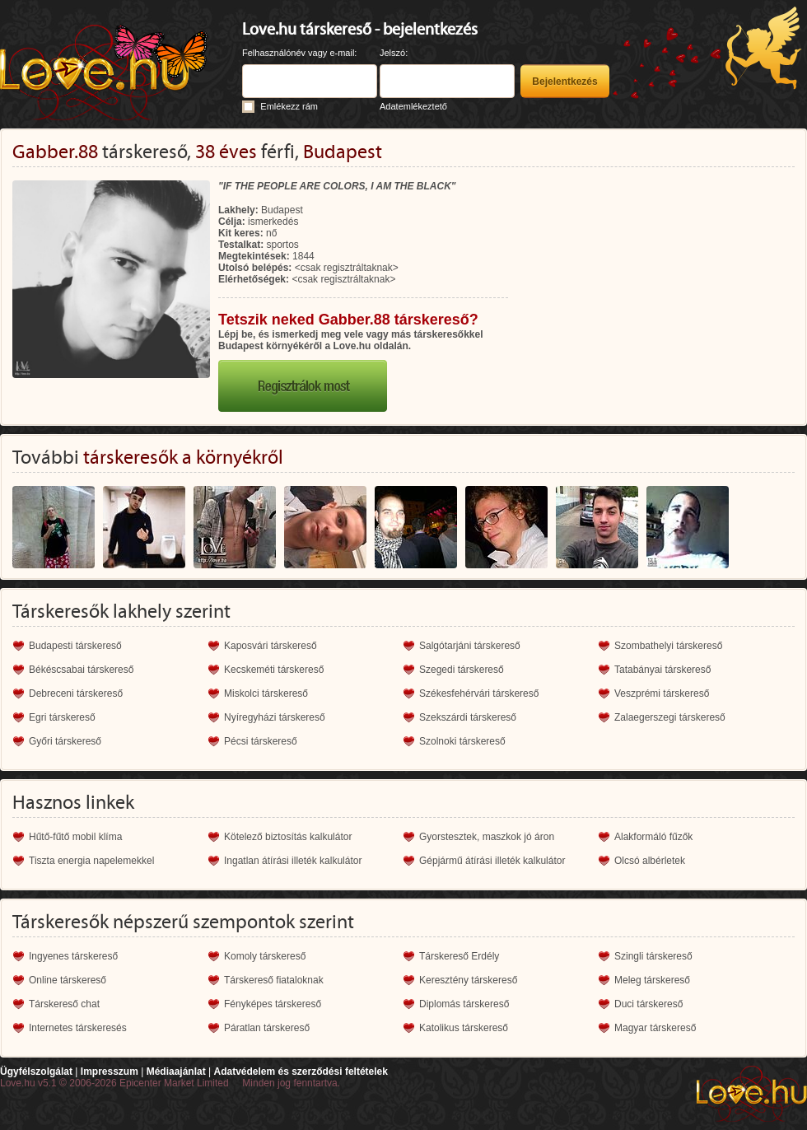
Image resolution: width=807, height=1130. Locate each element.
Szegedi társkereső (461, 669)
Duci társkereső (648, 1004)
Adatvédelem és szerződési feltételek (300, 1071)
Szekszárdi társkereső (467, 717)
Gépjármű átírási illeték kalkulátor (492, 860)
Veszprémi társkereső (661, 693)
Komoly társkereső (265, 956)
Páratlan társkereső (267, 1028)
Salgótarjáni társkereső (469, 645)
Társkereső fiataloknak (274, 980)
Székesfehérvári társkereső (479, 693)
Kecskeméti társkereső (274, 669)
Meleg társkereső (652, 980)
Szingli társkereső (653, 956)
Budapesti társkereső (75, 645)
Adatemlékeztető (413, 106)
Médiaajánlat (176, 1071)
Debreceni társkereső (76, 693)
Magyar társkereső (655, 1028)
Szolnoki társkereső (462, 741)
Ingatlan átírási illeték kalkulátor (293, 860)
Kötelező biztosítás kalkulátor (288, 837)
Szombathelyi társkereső (668, 645)
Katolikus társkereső (463, 1028)
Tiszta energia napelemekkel (91, 860)
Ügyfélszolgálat (36, 1071)
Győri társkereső (65, 741)
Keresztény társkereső (468, 980)
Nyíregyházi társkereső (274, 717)
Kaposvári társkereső (270, 645)
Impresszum (109, 1071)
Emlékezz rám (289, 106)
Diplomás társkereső (464, 1004)
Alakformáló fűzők (653, 837)
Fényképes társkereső (272, 1004)
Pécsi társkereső (260, 741)
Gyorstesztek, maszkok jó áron (486, 837)
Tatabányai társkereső (662, 669)
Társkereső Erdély (459, 956)
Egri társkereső (62, 717)
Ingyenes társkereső (73, 956)
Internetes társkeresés (78, 1028)
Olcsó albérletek (649, 860)
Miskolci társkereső (266, 693)
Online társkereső (67, 980)
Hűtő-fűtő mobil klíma (75, 837)
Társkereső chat (64, 1004)
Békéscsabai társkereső (81, 669)
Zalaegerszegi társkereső (669, 717)
